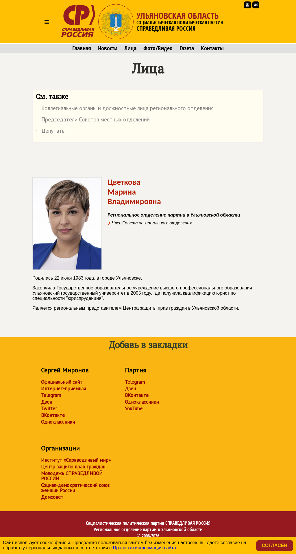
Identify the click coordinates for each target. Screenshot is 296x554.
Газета (187, 48)
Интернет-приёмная (63, 388)
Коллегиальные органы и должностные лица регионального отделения (125, 109)
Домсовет (52, 497)
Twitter (49, 408)
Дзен (46, 402)
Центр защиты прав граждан (73, 466)
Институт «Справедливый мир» (76, 460)
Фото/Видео (158, 48)
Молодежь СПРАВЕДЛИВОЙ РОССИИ (72, 476)
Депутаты (51, 132)
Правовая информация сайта (144, 547)
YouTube (134, 408)
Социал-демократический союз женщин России (75, 488)
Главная (81, 48)
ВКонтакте (53, 415)
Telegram (51, 395)
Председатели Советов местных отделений (93, 120)
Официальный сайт (61, 382)
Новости (107, 48)
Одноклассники (58, 421)
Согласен (274, 545)
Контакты (212, 48)
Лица (130, 48)
